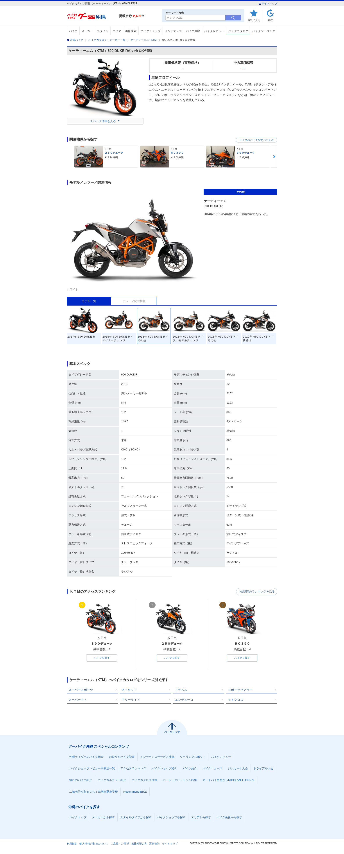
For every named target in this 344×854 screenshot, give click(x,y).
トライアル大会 (263, 768)
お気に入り (254, 20)
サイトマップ (268, 3)
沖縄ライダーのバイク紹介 (86, 757)
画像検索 (130, 31)
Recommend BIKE (135, 792)
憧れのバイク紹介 (80, 780)
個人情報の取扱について (93, 843)
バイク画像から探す (229, 817)
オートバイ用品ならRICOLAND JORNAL (228, 780)
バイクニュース (212, 768)
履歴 (270, 20)
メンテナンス (173, 31)
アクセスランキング (133, 768)
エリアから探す (201, 817)
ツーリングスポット (193, 757)
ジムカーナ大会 (238, 768)
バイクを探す (102, 658)
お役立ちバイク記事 (122, 757)
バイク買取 (193, 31)
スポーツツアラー (240, 690)
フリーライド (131, 700)
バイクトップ (77, 817)
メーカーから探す (103, 817)
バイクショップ (151, 31)
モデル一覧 (89, 301)
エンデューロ (184, 700)
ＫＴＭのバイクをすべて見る (256, 140)
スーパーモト (77, 700)
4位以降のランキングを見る (257, 591)
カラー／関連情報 (134, 301)
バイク (73, 31)
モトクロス (235, 700)
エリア (117, 31)
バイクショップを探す (171, 817)
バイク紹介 (190, 768)
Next (274, 157)
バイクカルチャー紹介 (112, 780)
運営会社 (154, 843)
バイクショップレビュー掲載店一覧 (92, 768)
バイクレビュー (214, 31)
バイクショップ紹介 (164, 768)
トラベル (181, 690)
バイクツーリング (263, 31)
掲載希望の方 (139, 843)
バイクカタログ (238, 31)
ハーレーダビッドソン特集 (180, 780)
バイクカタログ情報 (144, 780)
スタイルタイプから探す (136, 817)
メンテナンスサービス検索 (157, 757)
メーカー (87, 31)
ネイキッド (129, 690)
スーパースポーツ (80, 690)
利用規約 (72, 843)
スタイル (102, 31)
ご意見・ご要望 (120, 843)
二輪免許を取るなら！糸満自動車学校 (93, 792)
